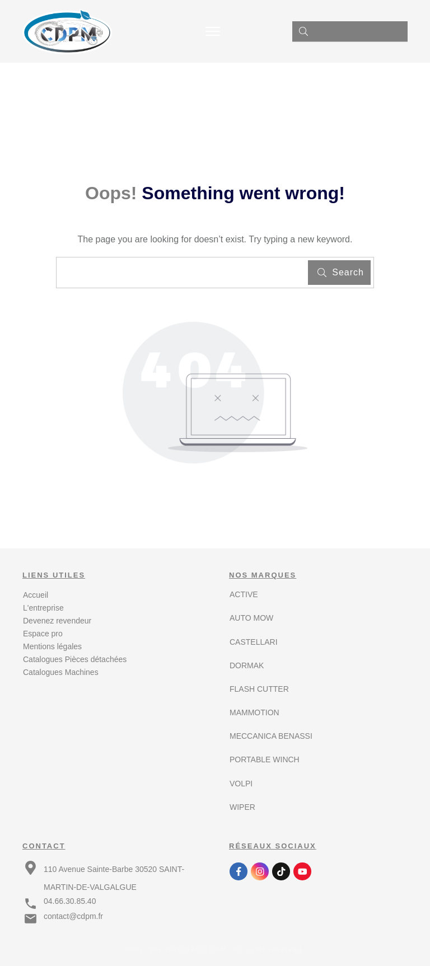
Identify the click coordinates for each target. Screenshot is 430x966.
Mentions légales (52, 646)
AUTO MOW (251, 617)
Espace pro (43, 633)
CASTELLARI (254, 641)
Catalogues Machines (61, 672)
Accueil (35, 594)
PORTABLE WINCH (265, 759)
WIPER (242, 807)
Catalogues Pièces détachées (75, 659)
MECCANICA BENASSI (271, 735)
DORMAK (247, 665)
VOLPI (241, 783)
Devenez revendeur (57, 620)
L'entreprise (43, 607)
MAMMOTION (254, 712)
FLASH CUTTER (259, 688)
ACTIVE (244, 594)
